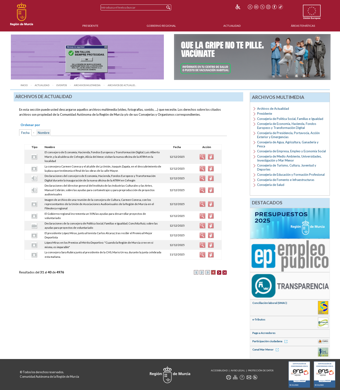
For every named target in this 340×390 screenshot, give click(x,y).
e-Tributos (258, 319)
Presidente (90, 25)
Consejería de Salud (270, 185)
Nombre (43, 133)
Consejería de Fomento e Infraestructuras (285, 180)
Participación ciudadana (270, 341)
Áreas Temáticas (303, 25)
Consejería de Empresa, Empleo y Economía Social (291, 151)
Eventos (61, 85)
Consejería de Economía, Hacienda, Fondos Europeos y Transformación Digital (286, 126)
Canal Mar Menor (266, 349)
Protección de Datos (260, 370)
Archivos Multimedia (87, 85)
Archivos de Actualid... (122, 85)
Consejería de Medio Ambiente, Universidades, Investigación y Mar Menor (289, 158)
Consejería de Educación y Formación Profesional (291, 174)
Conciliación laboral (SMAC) (269, 302)
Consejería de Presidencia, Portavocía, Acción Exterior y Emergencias (288, 135)
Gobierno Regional (161, 25)
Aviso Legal (238, 370)
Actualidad (232, 25)
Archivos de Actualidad (273, 108)
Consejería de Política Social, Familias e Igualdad (290, 119)
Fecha (25, 133)
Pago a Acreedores (264, 332)
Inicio (24, 85)
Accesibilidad (219, 370)
